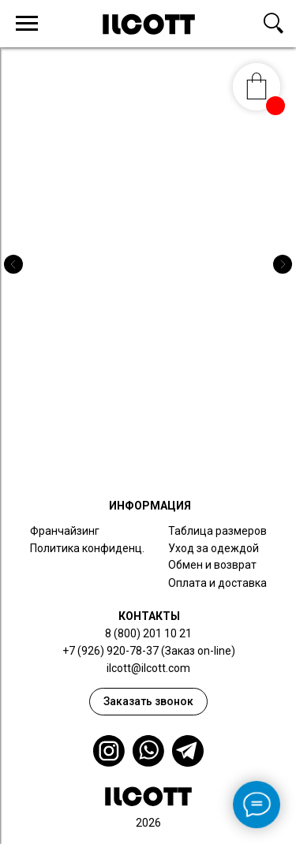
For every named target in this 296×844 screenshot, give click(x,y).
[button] (148, 701)
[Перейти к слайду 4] (172, 457)
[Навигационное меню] (27, 24)
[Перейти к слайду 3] (156, 457)
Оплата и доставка (217, 583)
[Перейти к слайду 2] (140, 457)
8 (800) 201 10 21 (148, 633)
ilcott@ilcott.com (148, 668)
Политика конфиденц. (87, 548)
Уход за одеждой (213, 548)
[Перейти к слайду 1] (125, 457)
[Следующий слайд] (282, 264)
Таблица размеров (217, 531)
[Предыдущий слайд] (13, 264)
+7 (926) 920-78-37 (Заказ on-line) (148, 650)
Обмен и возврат (212, 564)
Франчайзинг (64, 531)
